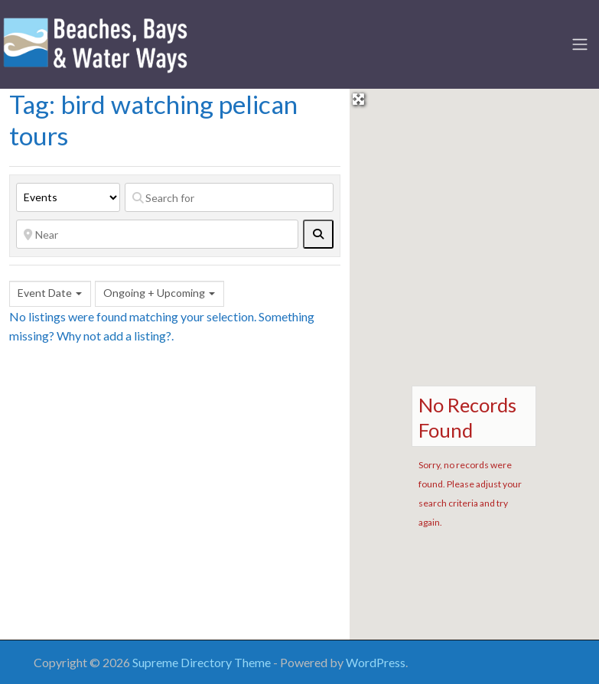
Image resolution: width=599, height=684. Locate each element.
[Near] (157, 234)
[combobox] (50, 294)
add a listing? (137, 335)
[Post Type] (68, 197)
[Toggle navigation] (580, 44)
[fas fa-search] (318, 234)
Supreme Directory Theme (202, 662)
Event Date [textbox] (45, 292)
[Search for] (229, 197)
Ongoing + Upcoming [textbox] (154, 292)
